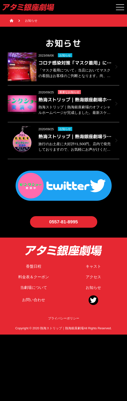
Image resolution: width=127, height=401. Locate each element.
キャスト (93, 266)
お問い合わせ (33, 300)
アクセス (93, 277)
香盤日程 (33, 266)
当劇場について (33, 287)
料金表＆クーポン (33, 277)
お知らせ (93, 287)
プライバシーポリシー (63, 318)
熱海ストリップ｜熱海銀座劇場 (62, 328)
